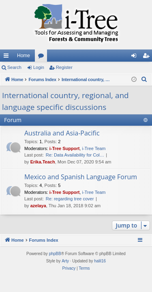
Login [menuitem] (135, 57)
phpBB (55, 253)
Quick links (7, 57)
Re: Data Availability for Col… (75, 154)
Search (14, 67)
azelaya (38, 205)
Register (64, 67)
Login (38, 67)
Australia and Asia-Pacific (62, 133)
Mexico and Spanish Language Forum (80, 176)
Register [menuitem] (147, 57)
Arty (65, 261)
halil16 (100, 261)
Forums (42, 57)
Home (23, 55)
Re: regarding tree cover (70, 198)
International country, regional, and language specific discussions (65, 101)
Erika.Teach (42, 161)
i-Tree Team (93, 148)
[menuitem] (144, 79)
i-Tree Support (64, 148)
